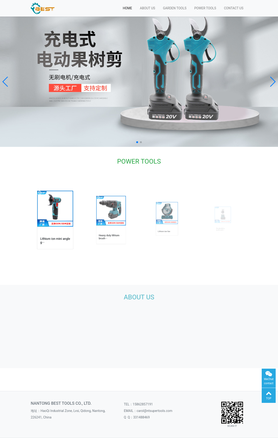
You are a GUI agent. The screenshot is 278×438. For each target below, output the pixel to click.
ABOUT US (147, 8)
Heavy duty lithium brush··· (110, 229)
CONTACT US (233, 8)
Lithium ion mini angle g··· (55, 232)
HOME (127, 8)
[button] (5, 82)
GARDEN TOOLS (174, 8)
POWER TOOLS (205, 8)
